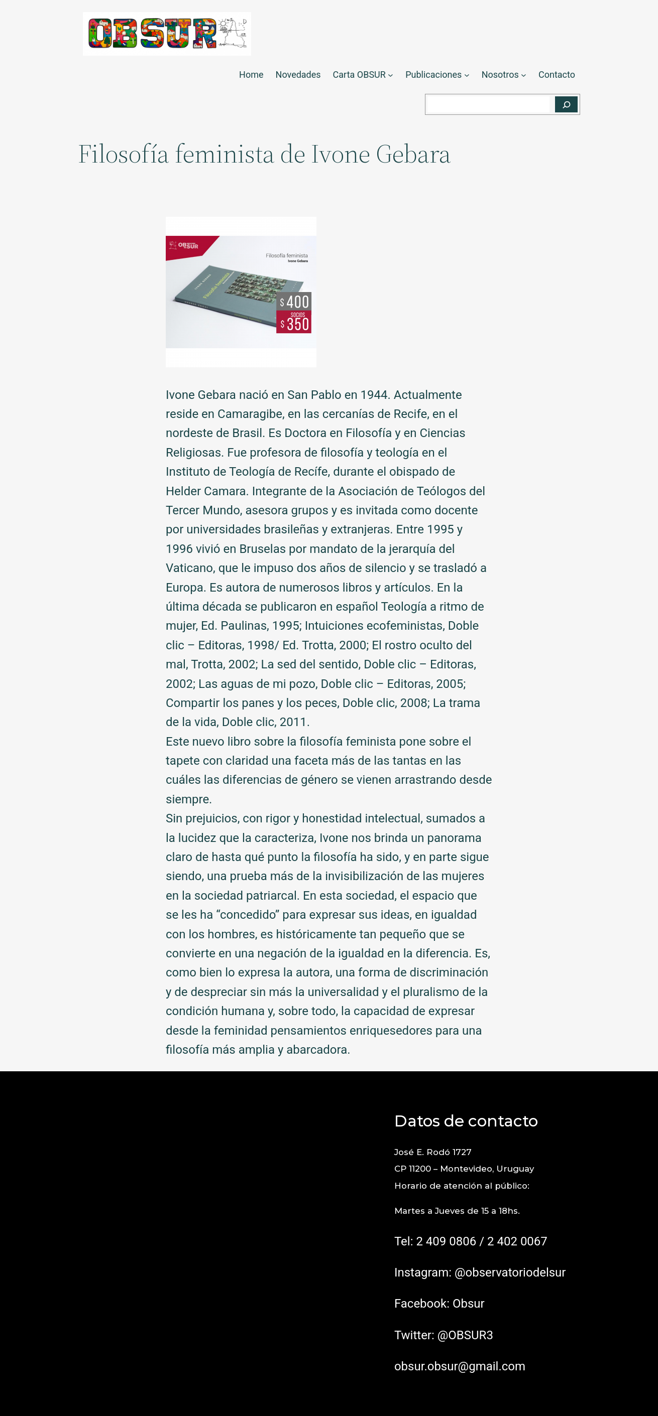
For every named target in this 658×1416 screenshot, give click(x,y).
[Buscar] (566, 104)
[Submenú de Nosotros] (523, 75)
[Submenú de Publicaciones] (467, 75)
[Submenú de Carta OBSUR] (390, 75)
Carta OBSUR (359, 74)
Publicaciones (433, 74)
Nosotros (500, 74)
